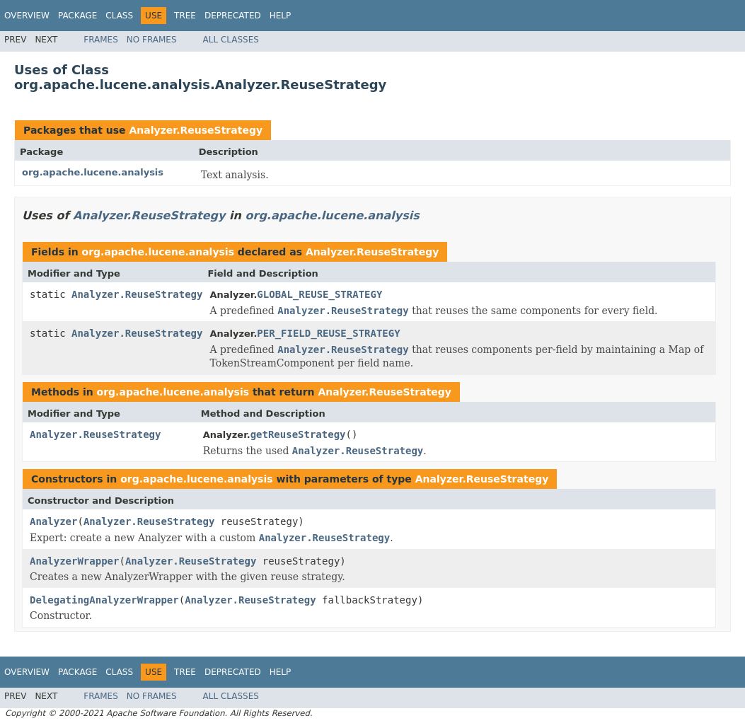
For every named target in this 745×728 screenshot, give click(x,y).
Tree (185, 16)
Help (280, 16)
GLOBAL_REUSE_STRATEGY (319, 294)
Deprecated (232, 16)
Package (77, 16)
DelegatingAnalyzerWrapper (104, 600)
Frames (100, 40)
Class (119, 16)
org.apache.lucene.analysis (92, 172)
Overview (27, 16)
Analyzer (53, 521)
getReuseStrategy (298, 434)
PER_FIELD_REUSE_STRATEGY (328, 333)
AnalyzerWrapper (74, 561)
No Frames (152, 40)
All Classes (231, 40)
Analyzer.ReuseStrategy (195, 130)
